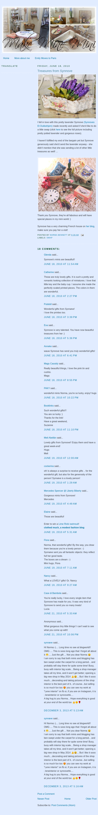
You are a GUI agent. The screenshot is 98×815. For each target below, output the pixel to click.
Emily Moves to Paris (45, 58)
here (58, 129)
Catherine (49, 272)
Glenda (47, 254)
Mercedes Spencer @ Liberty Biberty (62, 491)
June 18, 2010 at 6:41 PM (60, 355)
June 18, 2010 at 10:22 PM (61, 397)
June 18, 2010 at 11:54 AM (61, 264)
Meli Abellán (50, 437)
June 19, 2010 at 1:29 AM (60, 482)
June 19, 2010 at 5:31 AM (60, 532)
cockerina (49, 466)
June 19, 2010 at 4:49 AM (60, 504)
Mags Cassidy (51, 363)
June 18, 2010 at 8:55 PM (60, 380)
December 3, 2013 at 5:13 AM (63, 710)
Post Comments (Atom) (63, 805)
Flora (46, 540)
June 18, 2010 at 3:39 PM (60, 317)
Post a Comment (45, 794)
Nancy (47, 576)
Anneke (48, 346)
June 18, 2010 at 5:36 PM (60, 338)
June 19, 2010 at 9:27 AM (60, 585)
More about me (22, 58)
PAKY (47, 388)
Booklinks (49, 405)
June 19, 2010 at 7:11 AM (60, 568)
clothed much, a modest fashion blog (64, 527)
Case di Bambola (52, 593)
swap (50, 238)
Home (6, 58)
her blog (90, 226)
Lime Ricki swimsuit (68, 524)
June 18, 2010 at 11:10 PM (61, 429)
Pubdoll (48, 304)
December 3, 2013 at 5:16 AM (63, 786)
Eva (46, 325)
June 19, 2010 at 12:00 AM (61, 458)
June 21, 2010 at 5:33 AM (60, 613)
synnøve (48, 642)
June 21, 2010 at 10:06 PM (61, 634)
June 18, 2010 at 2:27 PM (60, 296)
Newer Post (43, 799)
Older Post (91, 799)
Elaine (47, 512)
